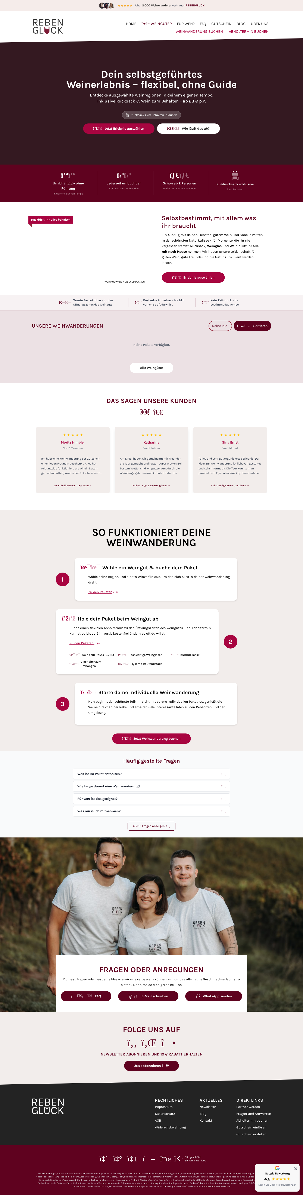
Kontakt (206, 1120)
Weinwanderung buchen (199, 31)
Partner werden (248, 1107)
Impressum (164, 1107)
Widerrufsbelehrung (170, 1127)
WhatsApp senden (214, 996)
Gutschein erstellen (251, 1134)
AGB (158, 1120)
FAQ (203, 23)
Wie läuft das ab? (188, 128)
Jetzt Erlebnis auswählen (118, 128)
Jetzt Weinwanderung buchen (151, 738)
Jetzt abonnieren (151, 1066)
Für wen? (186, 23)
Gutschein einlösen (251, 1127)
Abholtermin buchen (249, 31)
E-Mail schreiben (148, 996)
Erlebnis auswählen (193, 277)
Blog (241, 23)
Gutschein (221, 23)
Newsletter (208, 1107)
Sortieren (252, 326)
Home (131, 23)
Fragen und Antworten (253, 1114)
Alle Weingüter (151, 368)
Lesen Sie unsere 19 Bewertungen (277, 1184)
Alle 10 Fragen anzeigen (151, 826)
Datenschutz (165, 1114)
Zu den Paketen (103, 592)
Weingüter (156, 23)
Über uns (260, 23)
